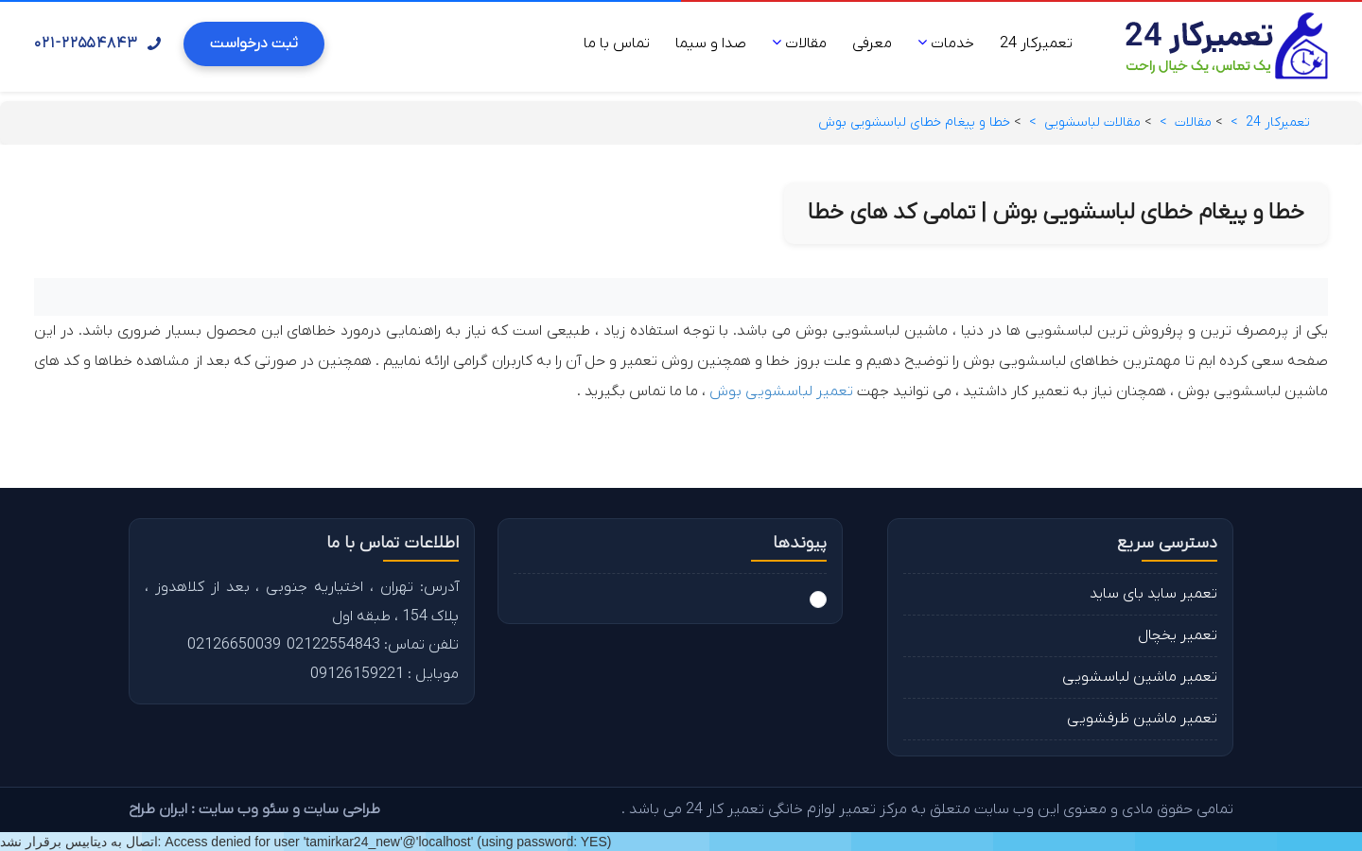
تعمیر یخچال (1177, 635)
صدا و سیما (710, 43)
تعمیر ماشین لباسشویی (1139, 677)
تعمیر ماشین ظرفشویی (1142, 718)
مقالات (799, 43)
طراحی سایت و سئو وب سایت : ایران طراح (254, 809)
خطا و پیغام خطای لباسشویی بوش (914, 122)
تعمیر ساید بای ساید (1153, 593)
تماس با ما (617, 43)
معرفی (872, 43)
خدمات (945, 43)
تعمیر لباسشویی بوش (781, 391)
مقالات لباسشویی (1092, 122)
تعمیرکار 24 (1036, 43)
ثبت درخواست (254, 43)
